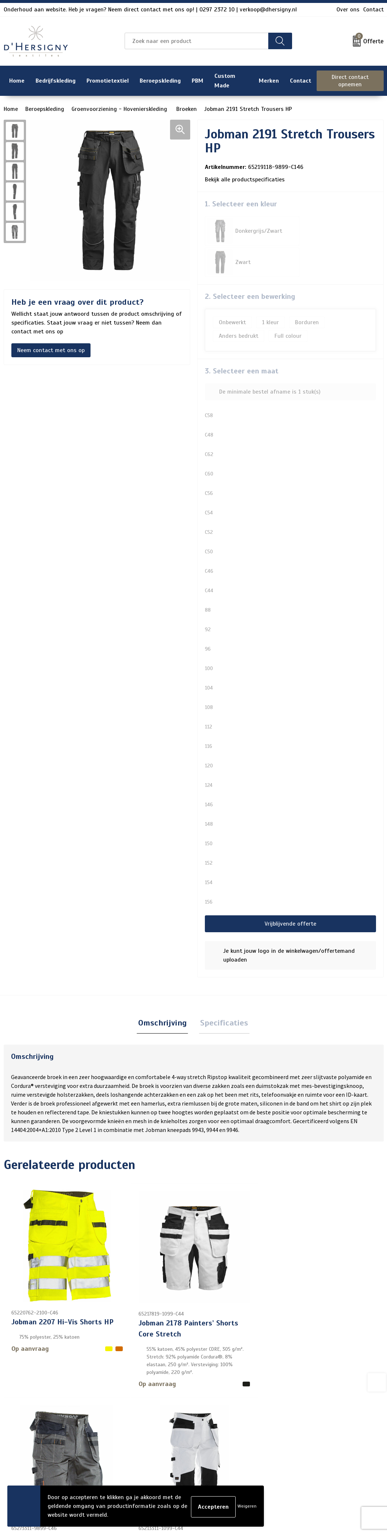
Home (11, 109)
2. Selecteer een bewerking (250, 265)
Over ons (348, 9)
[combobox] (196, 41)
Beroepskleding (44, 109)
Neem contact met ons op (51, 350)
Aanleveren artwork (174, 1450)
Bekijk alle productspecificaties (247, 179)
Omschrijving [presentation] (163, 992)
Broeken (186, 109)
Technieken (163, 1461)
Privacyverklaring (316, 1426)
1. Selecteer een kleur (241, 204)
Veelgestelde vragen (175, 1426)
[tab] (163, 992)
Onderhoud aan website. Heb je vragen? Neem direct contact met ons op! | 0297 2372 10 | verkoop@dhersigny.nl (150, 9)
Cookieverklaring (315, 1414)
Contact (373, 9)
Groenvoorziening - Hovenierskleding (120, 109)
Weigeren (247, 1506)
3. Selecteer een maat (242, 339)
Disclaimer (307, 1438)
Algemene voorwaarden (324, 1403)
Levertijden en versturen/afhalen (192, 1438)
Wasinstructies (168, 1473)
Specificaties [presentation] (223, 992)
